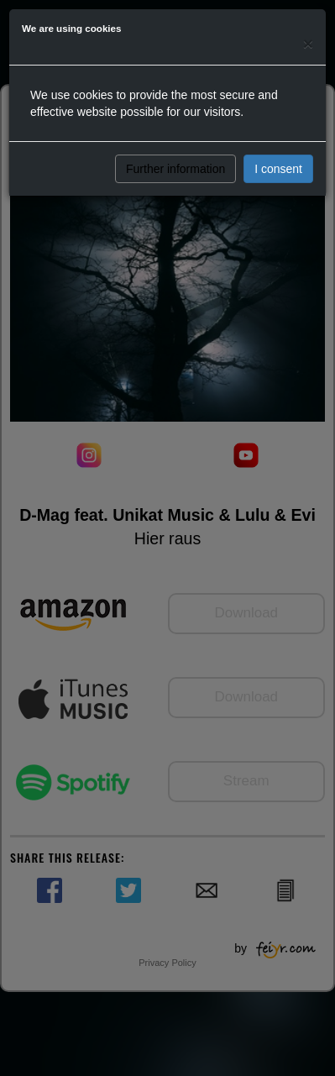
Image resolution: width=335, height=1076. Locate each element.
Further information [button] (175, 169)
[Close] (308, 43)
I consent (278, 169)
